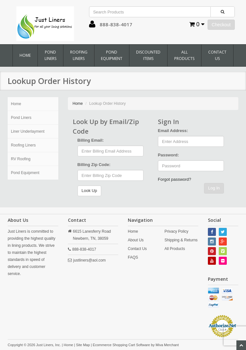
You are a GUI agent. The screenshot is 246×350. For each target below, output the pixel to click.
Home (25, 55)
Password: (168, 155)
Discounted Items (148, 55)
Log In (214, 188)
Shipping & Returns (180, 240)
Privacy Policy (176, 231)
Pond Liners (50, 55)
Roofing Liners (78, 55)
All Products (184, 55)
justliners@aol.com (89, 260)
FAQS (133, 257)
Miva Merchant (167, 345)
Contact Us (217, 55)
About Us (136, 240)
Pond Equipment (111, 55)
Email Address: (173, 130)
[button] (92, 25)
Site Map (83, 345)
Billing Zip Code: (94, 164)
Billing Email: (91, 140)
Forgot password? (174, 179)
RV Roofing (20, 159)
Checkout (221, 24)
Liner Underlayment (28, 131)
